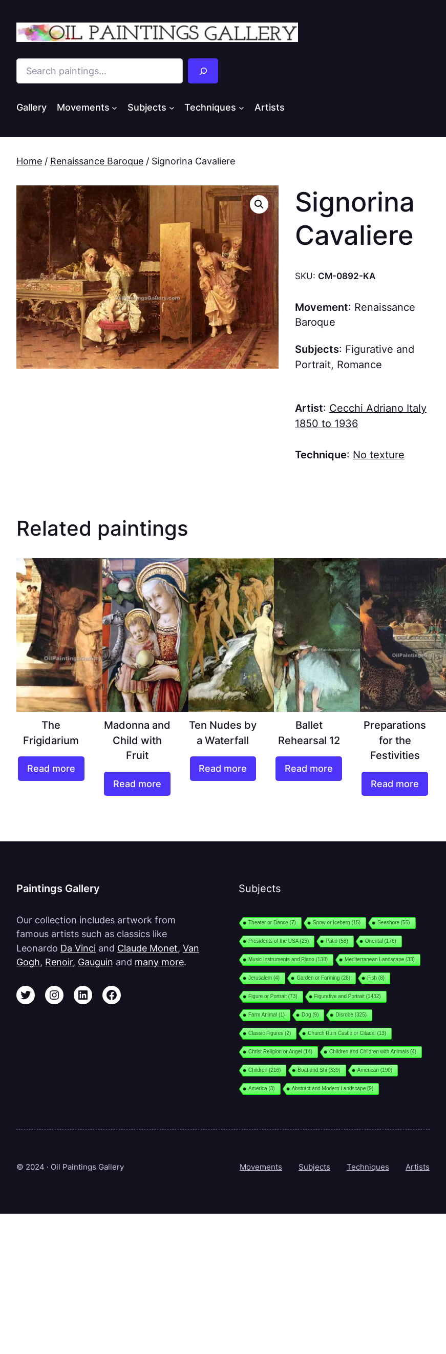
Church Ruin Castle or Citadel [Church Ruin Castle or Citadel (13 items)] (347, 1033)
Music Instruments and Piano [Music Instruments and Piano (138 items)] (288, 959)
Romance (359, 364)
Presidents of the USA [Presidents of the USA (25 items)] (278, 941)
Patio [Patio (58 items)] (337, 941)
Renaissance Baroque (96, 161)
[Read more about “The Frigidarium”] (51, 768)
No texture (379, 455)
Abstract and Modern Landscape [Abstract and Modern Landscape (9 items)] (333, 1088)
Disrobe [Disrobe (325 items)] (351, 1015)
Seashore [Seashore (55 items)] (393, 922)
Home (29, 161)
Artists (418, 1167)
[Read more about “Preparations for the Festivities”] (395, 784)
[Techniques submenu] (241, 108)
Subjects (314, 1167)
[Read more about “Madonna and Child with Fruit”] (137, 784)
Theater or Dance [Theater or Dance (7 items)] (272, 922)
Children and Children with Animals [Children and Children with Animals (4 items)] (372, 1051)
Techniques (368, 1167)
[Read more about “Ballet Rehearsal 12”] (308, 768)
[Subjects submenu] (172, 108)
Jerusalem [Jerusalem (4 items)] (264, 978)
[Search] (203, 70)
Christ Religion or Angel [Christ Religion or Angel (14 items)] (280, 1051)
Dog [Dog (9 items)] (310, 1015)
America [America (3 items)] (261, 1088)
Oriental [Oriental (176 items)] (380, 941)
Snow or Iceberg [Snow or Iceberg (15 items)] (336, 922)
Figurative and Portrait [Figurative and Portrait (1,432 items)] (347, 996)
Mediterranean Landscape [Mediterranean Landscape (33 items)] (380, 959)
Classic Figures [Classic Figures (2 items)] (269, 1033)
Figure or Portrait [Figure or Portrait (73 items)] (273, 996)
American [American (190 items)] (374, 1070)
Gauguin (95, 962)
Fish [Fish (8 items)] (376, 978)
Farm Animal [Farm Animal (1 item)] (266, 1015)
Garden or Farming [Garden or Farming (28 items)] (323, 978)
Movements (261, 1167)
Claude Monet (147, 948)
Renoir (59, 962)
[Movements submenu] (114, 108)
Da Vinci (78, 948)
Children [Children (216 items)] (264, 1070)
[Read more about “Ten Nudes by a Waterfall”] (223, 768)
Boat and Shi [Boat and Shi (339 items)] (319, 1070)
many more (159, 962)
